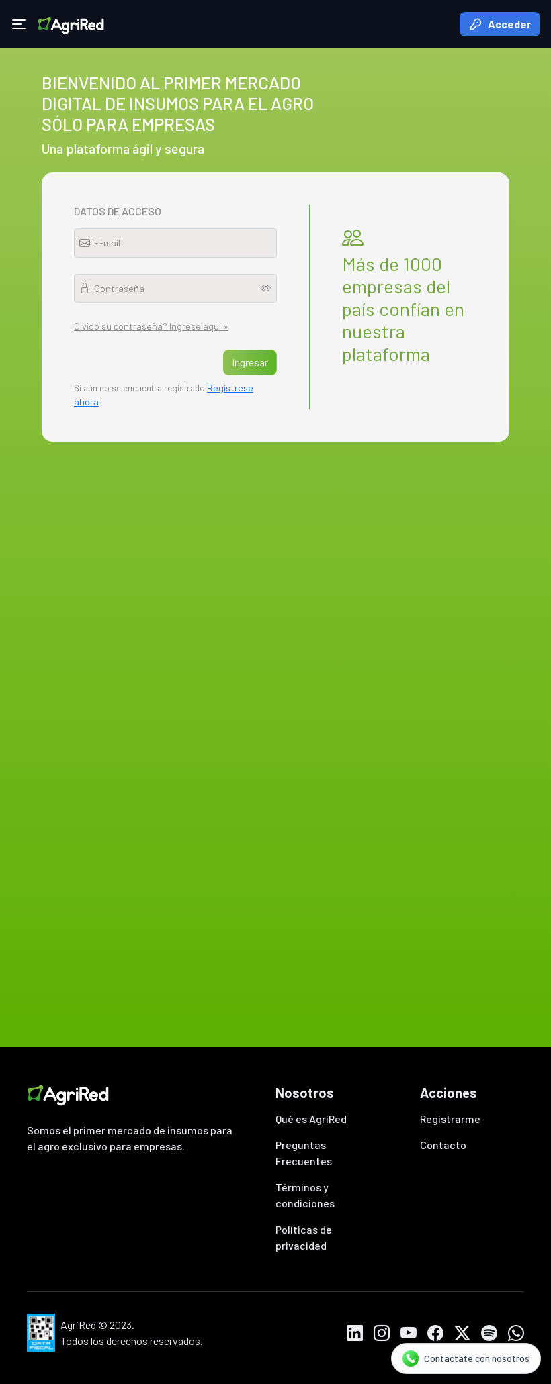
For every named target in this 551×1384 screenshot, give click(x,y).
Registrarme (450, 1118)
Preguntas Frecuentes (304, 1152)
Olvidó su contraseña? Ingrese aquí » (151, 326)
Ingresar (250, 362)
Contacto (443, 1144)
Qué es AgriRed (311, 1118)
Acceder (500, 24)
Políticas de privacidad (304, 1237)
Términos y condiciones (305, 1195)
